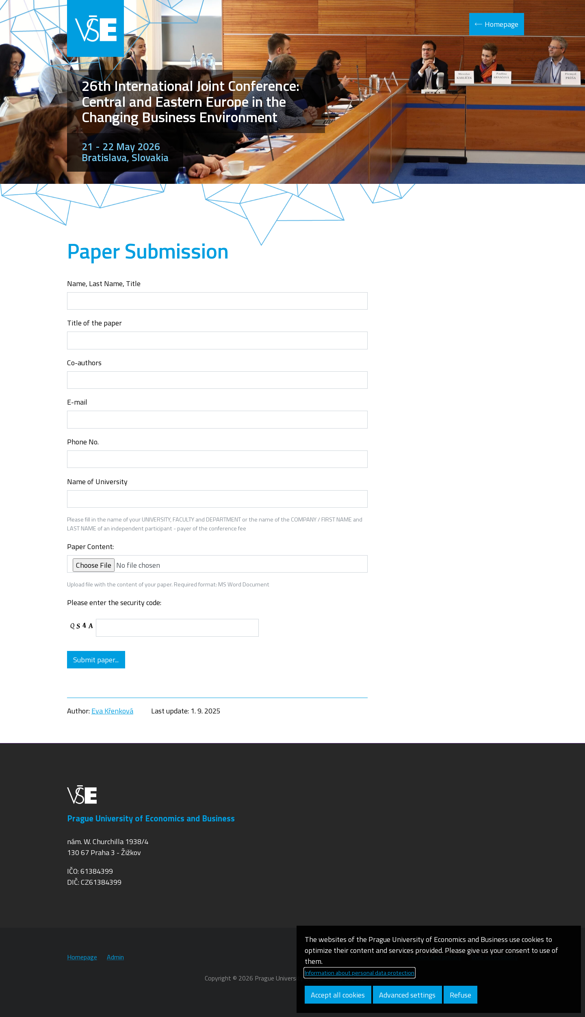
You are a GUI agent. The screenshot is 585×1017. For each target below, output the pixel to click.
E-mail (77, 401)
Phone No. (83, 441)
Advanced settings (407, 994)
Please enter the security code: (114, 602)
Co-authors (84, 362)
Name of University (97, 481)
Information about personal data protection (359, 972)
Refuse (460, 994)
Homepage (501, 24)
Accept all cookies (338, 994)
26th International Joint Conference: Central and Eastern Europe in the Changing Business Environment (190, 101)
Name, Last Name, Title (104, 283)
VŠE (95, 28)
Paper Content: (90, 546)
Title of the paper (94, 322)
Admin (115, 957)
